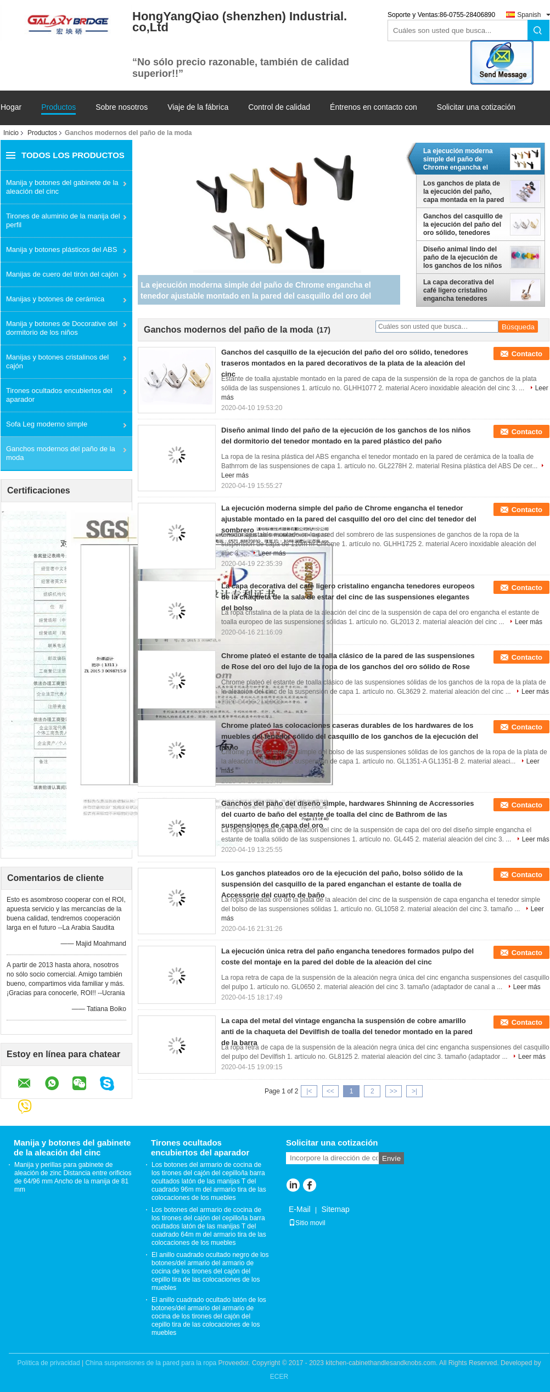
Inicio (11, 133)
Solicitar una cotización (476, 107)
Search (538, 30)
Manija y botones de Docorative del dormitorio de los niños (61, 327)
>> (393, 1091)
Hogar (11, 107)
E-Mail (300, 1209)
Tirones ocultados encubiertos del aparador (59, 394)
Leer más (271, 553)
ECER (279, 1376)
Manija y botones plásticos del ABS (61, 249)
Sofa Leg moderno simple (46, 424)
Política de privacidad (49, 1363)
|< (309, 1091)
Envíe (391, 1158)
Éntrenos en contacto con (373, 107)
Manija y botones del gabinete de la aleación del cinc (62, 186)
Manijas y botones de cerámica (55, 299)
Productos (58, 107)
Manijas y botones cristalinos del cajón (57, 361)
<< (330, 1091)
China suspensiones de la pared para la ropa (150, 1363)
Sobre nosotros (122, 107)
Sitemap (335, 1209)
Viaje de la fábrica (197, 107)
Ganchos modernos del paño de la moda (60, 453)
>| (414, 1091)
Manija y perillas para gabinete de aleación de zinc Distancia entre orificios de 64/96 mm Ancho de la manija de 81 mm (72, 1177)
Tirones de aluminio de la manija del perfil (63, 220)
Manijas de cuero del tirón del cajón (62, 274)
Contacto (527, 354)
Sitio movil (307, 1223)
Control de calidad (279, 107)
